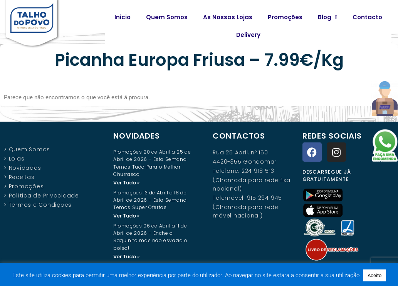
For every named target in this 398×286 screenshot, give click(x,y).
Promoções (285, 17)
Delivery (248, 35)
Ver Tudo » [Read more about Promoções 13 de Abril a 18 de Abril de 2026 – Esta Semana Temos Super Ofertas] (126, 215)
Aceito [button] (374, 275)
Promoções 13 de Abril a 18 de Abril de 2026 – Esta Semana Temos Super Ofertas (149, 200)
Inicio (122, 17)
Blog (327, 17)
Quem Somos (167, 17)
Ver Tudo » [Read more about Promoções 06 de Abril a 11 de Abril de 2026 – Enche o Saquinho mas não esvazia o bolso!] (126, 256)
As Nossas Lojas (227, 17)
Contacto (367, 17)
